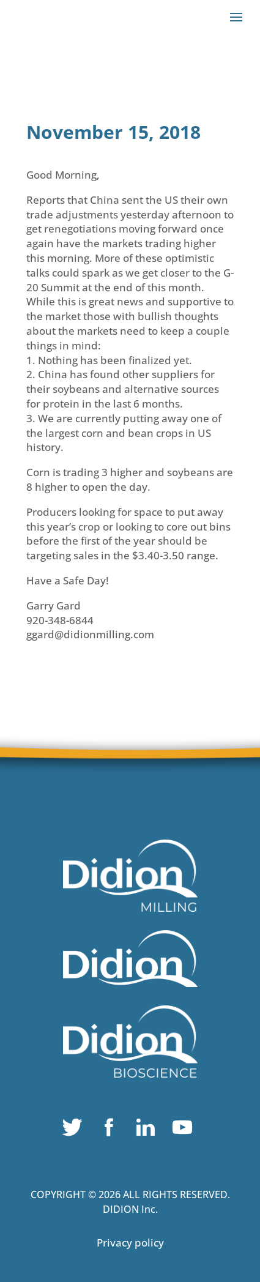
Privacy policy (130, 1242)
